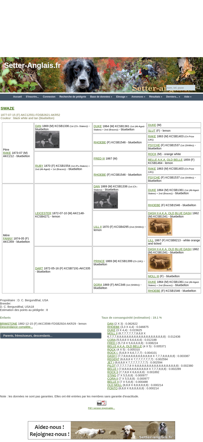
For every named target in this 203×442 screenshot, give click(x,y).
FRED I (112, 343)
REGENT (113, 359)
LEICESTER (43, 213)
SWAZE (7, 108)
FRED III (99, 158)
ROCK (152, 154)
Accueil (17, 96)
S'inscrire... (32, 96)
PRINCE (99, 261)
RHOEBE (100, 142)
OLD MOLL (114, 385)
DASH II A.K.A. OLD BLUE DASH (169, 213)
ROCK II (112, 372)
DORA (98, 284)
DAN (38, 126)
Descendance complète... (16, 327)
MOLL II (112, 333)
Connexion (49, 96)
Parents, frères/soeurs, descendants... (27, 335)
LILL (151, 240)
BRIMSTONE (8, 323)
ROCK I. (112, 352)
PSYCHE (154, 145)
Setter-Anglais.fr (32, 65)
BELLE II (113, 381)
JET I (110, 362)
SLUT (151, 130)
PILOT (111, 365)
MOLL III (153, 276)
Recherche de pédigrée (72, 96)
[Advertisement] (101, 28)
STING (111, 375)
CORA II (112, 378)
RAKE (7, 152)
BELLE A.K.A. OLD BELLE (165, 159)
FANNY (8, 238)
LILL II (98, 226)
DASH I (112, 356)
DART (39, 268)
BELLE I (112, 369)
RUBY (39, 165)
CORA (111, 339)
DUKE (98, 126)
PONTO (112, 388)
